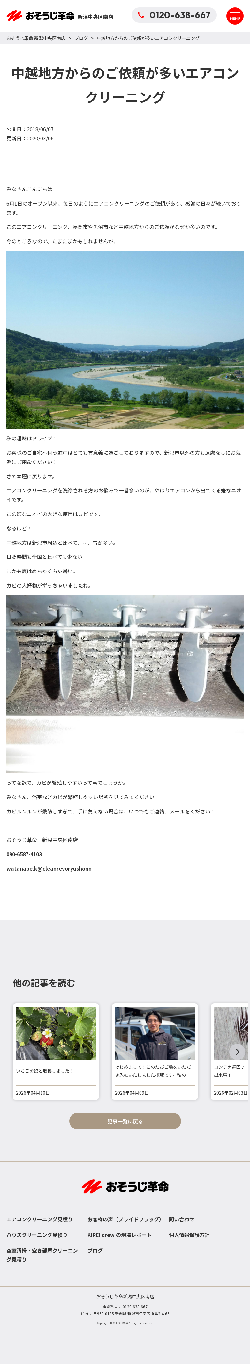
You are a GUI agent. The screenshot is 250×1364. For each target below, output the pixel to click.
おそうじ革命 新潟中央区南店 (35, 38)
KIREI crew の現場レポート (119, 1235)
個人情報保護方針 (189, 1235)
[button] (237, 1052)
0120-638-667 (174, 14)
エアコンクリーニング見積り (39, 1219)
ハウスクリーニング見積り (37, 1235)
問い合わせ (181, 1219)
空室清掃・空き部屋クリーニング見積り (42, 1255)
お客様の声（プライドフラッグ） (124, 1219)
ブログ (81, 38)
